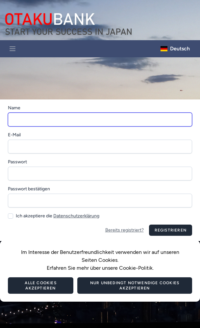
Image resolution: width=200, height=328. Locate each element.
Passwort (17, 162)
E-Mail (14, 135)
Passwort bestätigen (29, 189)
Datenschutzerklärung (76, 216)
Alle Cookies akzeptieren (40, 285)
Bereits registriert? (124, 230)
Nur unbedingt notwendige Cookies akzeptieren (134, 285)
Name (14, 108)
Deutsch (175, 48)
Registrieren (171, 230)
